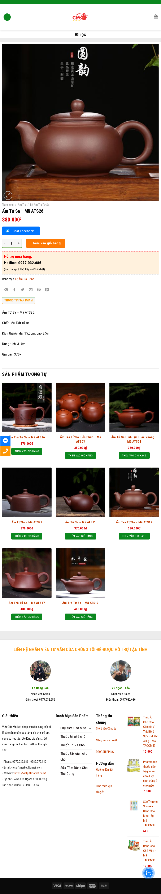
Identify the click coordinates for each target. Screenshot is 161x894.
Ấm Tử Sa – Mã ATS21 (80, 522)
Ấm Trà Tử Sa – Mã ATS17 (27, 603)
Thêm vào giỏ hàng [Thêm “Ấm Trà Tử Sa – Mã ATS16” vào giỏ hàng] (27, 451)
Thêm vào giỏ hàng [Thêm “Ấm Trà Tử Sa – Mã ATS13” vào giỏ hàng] (80, 616)
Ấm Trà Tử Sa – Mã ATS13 (80, 603)
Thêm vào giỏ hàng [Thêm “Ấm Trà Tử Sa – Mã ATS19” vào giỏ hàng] (134, 536)
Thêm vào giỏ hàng (46, 243)
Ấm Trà (22, 204)
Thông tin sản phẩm (18, 300)
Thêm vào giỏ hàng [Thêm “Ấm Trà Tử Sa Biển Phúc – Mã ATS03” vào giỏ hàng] (80, 455)
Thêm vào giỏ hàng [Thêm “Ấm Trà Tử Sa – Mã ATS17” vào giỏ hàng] (27, 616)
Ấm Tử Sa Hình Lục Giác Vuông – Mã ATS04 (134, 439)
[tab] (18, 301)
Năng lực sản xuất (106, 740)
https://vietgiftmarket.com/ (30, 773)
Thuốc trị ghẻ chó (72, 736)
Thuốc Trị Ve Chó (72, 745)
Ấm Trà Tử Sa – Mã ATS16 (27, 437)
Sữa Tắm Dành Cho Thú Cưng (74, 771)
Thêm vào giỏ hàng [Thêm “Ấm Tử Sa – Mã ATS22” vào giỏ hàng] (27, 536)
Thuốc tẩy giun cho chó (73, 756)
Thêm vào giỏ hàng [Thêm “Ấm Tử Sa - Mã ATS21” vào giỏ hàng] (80, 536)
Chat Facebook (23, 231)
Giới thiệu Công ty (106, 728)
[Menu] (7, 11)
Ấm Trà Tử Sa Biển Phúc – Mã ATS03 (80, 439)
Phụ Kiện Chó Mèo (73, 728)
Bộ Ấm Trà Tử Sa (39, 204)
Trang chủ (8, 204)
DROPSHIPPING (105, 751)
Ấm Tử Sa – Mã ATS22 (27, 522)
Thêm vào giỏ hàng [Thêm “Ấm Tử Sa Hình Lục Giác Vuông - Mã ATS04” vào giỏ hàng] (134, 455)
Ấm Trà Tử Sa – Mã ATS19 (134, 522)
